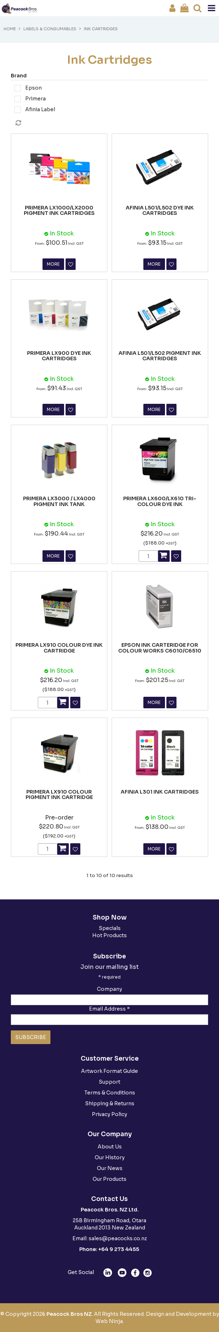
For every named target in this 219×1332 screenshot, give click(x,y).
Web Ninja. (109, 1321)
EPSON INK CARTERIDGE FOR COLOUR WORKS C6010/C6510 (159, 648)
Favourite (71, 264)
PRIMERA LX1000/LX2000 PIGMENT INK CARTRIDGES (59, 210)
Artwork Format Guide (109, 1071)
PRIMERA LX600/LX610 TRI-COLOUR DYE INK (159, 501)
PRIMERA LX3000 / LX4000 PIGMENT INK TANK (59, 501)
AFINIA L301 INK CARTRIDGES (160, 792)
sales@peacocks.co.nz (118, 1238)
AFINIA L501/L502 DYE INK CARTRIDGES (160, 210)
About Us (110, 1146)
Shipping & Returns (109, 1103)
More (53, 264)
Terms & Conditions (109, 1092)
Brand (19, 75)
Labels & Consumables (49, 28)
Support (109, 1082)
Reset (111, 123)
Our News (109, 1168)
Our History (110, 1157)
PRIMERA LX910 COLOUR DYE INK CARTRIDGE (59, 648)
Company (109, 989)
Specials (110, 928)
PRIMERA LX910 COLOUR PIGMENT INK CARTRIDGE (59, 794)
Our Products (109, 1179)
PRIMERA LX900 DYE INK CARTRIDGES (59, 356)
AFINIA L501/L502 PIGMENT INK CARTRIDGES (160, 356)
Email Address (109, 1009)
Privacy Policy (109, 1114)
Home (10, 28)
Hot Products (109, 935)
